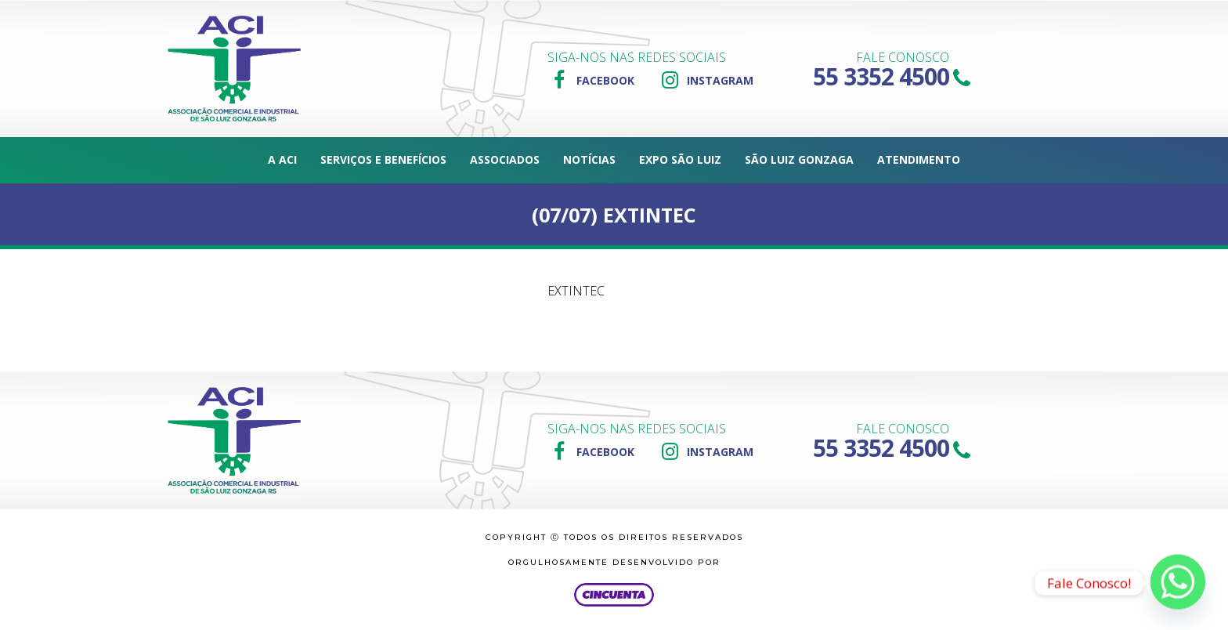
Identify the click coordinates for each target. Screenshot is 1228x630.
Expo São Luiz (680, 159)
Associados (505, 159)
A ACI (282, 159)
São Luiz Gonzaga (799, 159)
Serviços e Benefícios (383, 159)
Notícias (589, 159)
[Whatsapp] (1177, 583)
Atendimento (918, 159)
